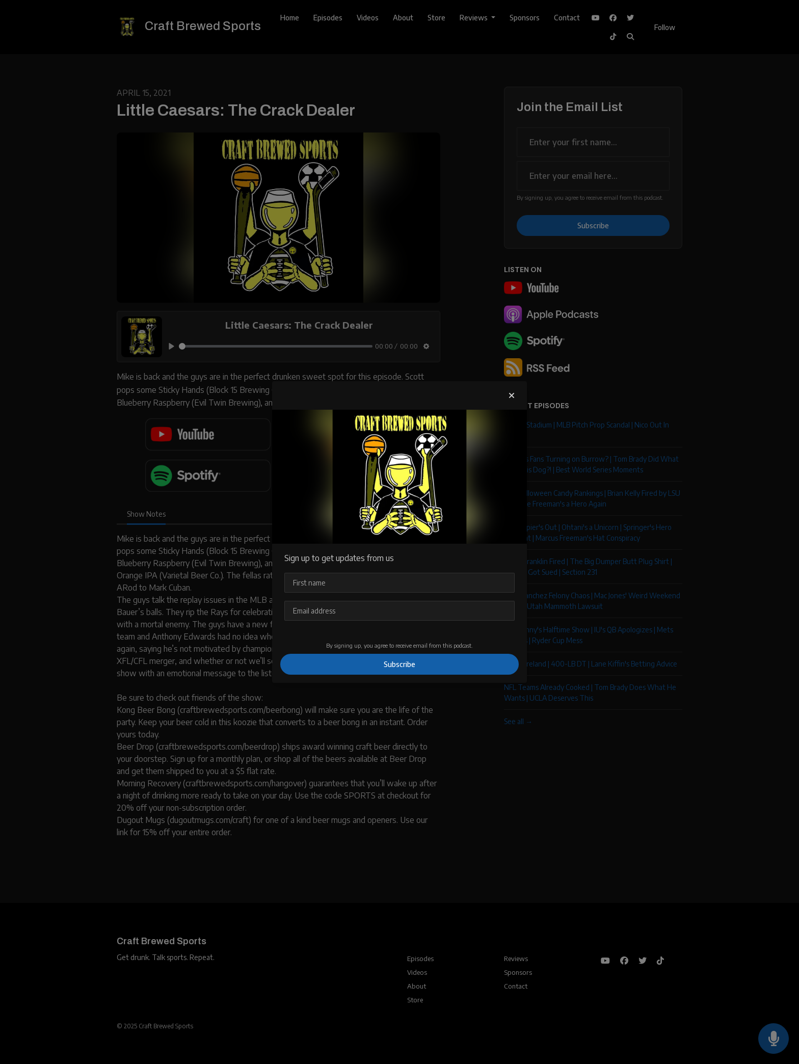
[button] (512, 395)
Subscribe (399, 664)
